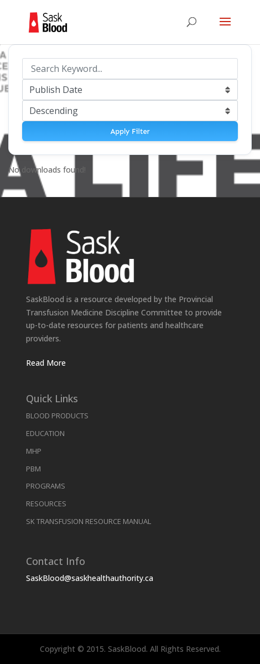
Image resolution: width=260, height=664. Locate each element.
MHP (33, 451)
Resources (46, 504)
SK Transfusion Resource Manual (88, 521)
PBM (33, 469)
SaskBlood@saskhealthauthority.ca (89, 578)
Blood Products (57, 416)
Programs (45, 486)
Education (45, 433)
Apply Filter (129, 131)
